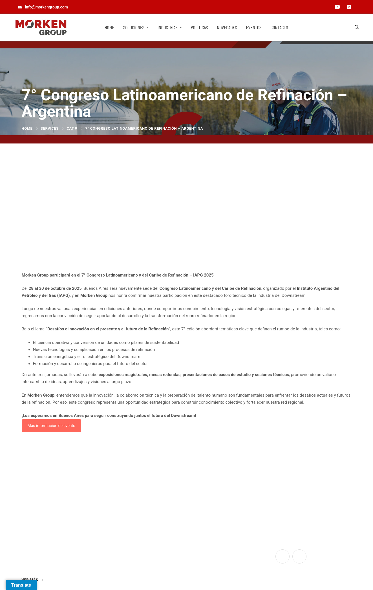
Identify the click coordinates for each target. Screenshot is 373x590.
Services (50, 128)
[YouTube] (282, 556)
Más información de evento (51, 425)
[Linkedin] (299, 556)
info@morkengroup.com (129, 552)
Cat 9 (72, 128)
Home (27, 128)
